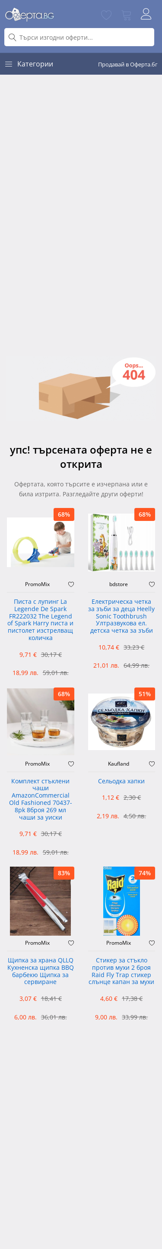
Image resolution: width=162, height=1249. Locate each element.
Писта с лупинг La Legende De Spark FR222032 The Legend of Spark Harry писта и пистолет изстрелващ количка (40, 620)
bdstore (118, 584)
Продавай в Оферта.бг (128, 64)
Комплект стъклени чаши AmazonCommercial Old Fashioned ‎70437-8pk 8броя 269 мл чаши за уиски (40, 799)
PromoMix (37, 584)
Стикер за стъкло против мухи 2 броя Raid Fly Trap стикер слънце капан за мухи (121, 971)
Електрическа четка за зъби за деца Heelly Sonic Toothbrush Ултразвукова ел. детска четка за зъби (121, 616)
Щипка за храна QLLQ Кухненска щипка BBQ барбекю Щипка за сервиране (40, 971)
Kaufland (118, 764)
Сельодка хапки (121, 781)
